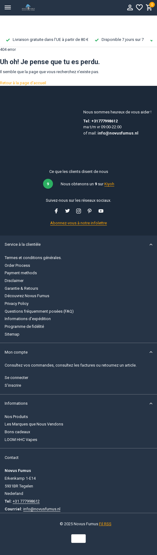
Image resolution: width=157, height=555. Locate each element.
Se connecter (16, 377)
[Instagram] (78, 211)
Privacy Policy (16, 303)
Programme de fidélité (24, 326)
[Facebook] (56, 211)
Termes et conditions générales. (33, 257)
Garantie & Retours (21, 288)
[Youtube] (100, 211)
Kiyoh (109, 184)
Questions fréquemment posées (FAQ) (39, 311)
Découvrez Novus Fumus (27, 295)
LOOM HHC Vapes (21, 439)
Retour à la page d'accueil (23, 83)
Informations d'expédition (28, 318)
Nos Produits (16, 416)
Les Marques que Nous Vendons (34, 424)
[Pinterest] (89, 211)
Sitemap (12, 334)
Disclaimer (14, 280)
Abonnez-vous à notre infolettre (78, 223)
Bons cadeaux (17, 431)
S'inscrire (13, 385)
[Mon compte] (130, 7)
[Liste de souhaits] (139, 7)
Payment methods (21, 273)
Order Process (17, 265)
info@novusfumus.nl (41, 509)
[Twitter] (67, 211)
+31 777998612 (26, 501)
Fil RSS (105, 524)
